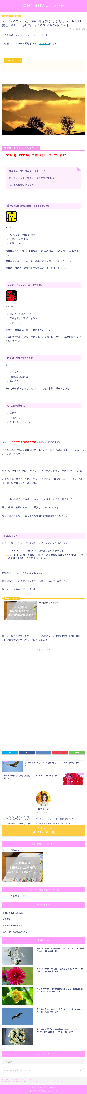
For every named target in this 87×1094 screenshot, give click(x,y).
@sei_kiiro (44, 43)
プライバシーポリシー (38, 1087)
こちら (5, 896)
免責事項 (53, 1087)
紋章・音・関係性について (15, 932)
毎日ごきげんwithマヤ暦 (43, 5)
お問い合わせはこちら (13, 913)
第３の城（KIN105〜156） (11, 16)
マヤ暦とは (8, 919)
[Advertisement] (43, 677)
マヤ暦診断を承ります (13, 926)
